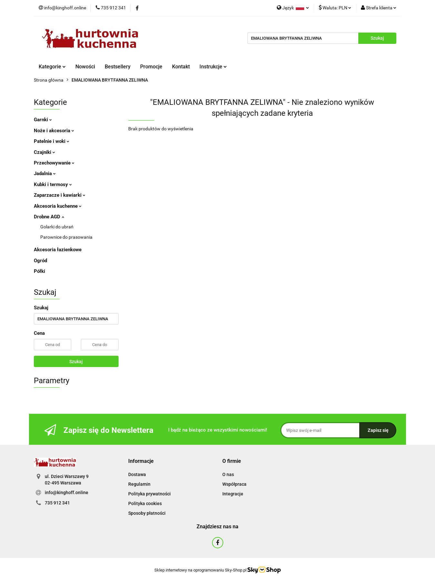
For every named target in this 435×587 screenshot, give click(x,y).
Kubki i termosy (53, 184)
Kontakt (181, 67)
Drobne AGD (49, 217)
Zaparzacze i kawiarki (59, 195)
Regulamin (139, 484)
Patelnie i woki (51, 141)
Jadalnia (45, 173)
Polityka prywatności (149, 493)
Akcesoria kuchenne (58, 206)
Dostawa (137, 474)
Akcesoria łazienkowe (58, 250)
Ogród (40, 261)
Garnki (43, 120)
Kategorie (52, 67)
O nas (228, 474)
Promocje (151, 67)
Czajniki (44, 152)
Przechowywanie (54, 163)
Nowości (85, 67)
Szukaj (76, 361)
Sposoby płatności (147, 513)
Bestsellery (117, 67)
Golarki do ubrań (56, 226)
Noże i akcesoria (54, 131)
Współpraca (234, 484)
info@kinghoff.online (66, 492)
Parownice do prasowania (66, 237)
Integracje (232, 493)
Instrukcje (213, 67)
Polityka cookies (145, 503)
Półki (39, 271)
